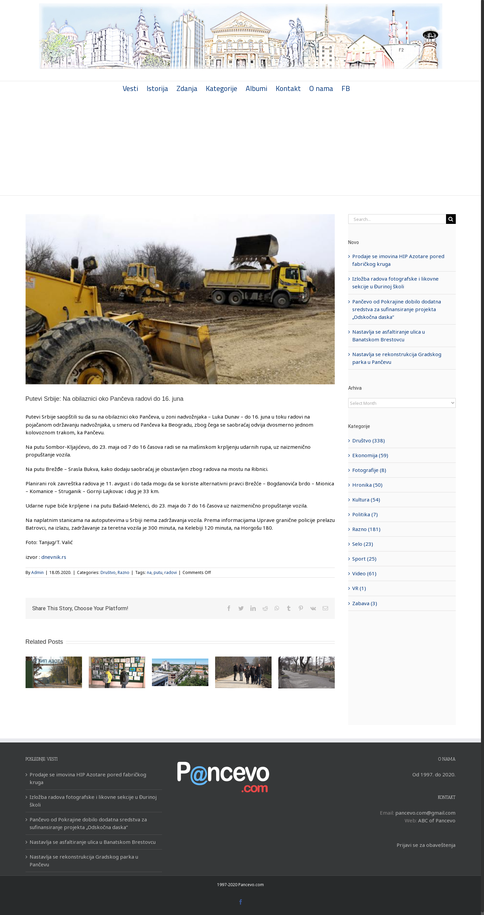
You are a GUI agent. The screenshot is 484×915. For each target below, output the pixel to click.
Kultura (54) (366, 499)
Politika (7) (365, 514)
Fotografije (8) (369, 470)
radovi (170, 572)
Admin (37, 572)
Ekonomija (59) (370, 455)
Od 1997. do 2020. (433, 774)
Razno (123, 572)
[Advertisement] (240, 145)
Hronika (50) (367, 484)
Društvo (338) (368, 440)
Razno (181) (366, 529)
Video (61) (364, 573)
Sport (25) (364, 558)
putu (158, 572)
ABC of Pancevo (436, 820)
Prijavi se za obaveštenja (426, 844)
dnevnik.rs (53, 556)
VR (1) (359, 588)
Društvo (108, 572)
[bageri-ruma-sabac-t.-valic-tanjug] (180, 299)
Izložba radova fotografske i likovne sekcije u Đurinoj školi (93, 800)
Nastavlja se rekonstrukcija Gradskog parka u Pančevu (84, 860)
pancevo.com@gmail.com (425, 812)
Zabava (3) (364, 603)
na (149, 572)
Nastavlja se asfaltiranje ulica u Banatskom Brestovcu (93, 841)
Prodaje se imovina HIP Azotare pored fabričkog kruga (88, 778)
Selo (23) (362, 543)
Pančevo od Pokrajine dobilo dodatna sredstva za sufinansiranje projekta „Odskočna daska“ (396, 309)
